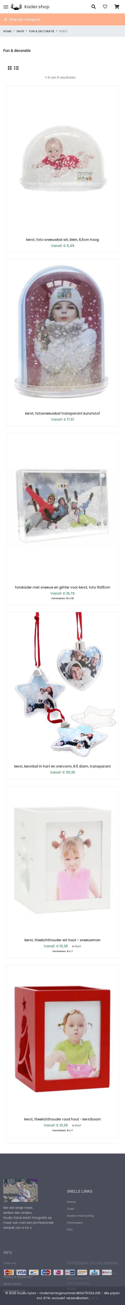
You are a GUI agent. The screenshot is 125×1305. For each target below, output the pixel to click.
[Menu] (5, 6)
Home (7, 31)
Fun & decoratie (41, 31)
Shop (20, 31)
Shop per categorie (22, 19)
